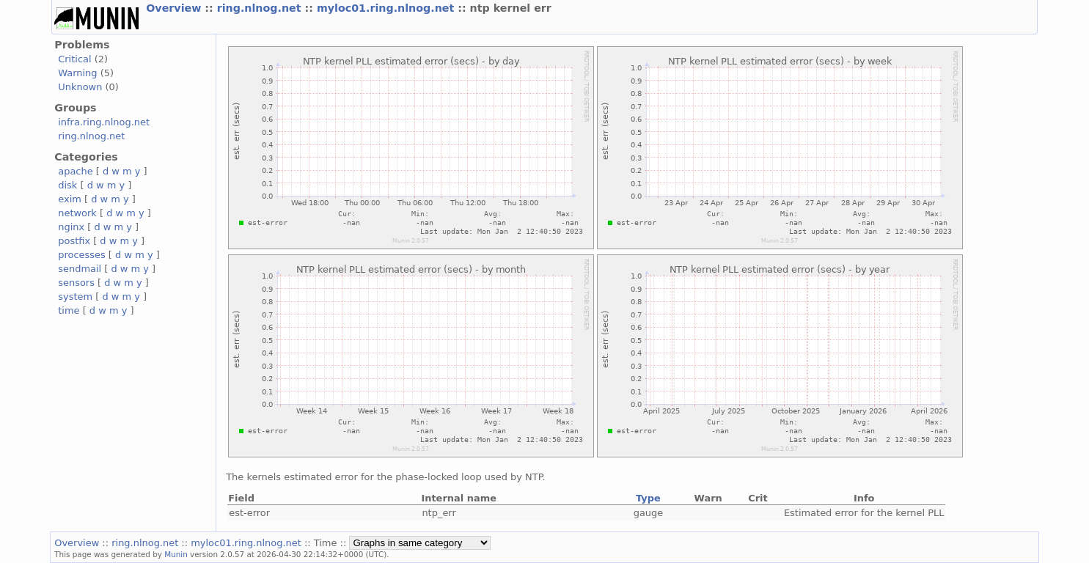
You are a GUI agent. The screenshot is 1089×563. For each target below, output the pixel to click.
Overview (175, 8)
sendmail (79, 268)
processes (82, 254)
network (77, 212)
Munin (176, 554)
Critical (74, 59)
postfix (74, 240)
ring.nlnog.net (261, 8)
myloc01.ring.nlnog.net (387, 8)
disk (67, 185)
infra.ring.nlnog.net (104, 122)
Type (648, 498)
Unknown (80, 86)
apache (75, 171)
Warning (77, 72)
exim (69, 199)
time (68, 310)
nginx (71, 226)
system (75, 296)
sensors (76, 282)
